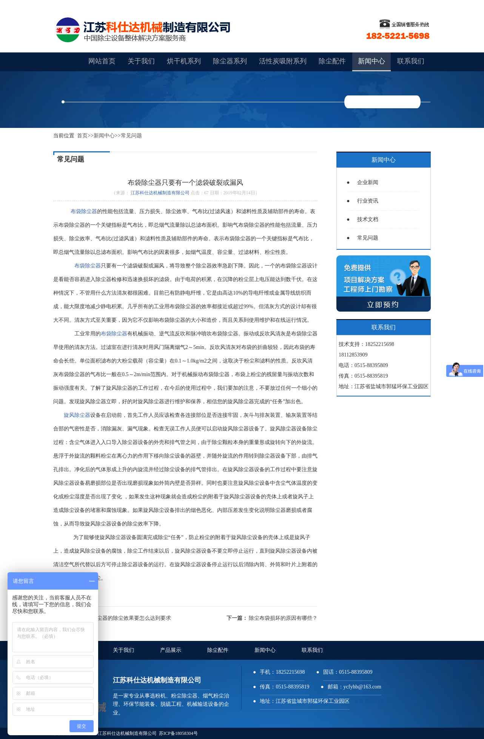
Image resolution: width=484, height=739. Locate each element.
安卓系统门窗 (369, 701)
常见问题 (131, 135)
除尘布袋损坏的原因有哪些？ (283, 618)
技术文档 (362, 219)
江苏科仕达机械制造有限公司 (160, 192)
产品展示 (171, 650)
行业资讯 (362, 201)
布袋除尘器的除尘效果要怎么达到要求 (126, 618)
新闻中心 (104, 135)
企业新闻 (362, 182)
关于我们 (124, 650)
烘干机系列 (184, 61)
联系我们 (313, 650)
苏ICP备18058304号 (178, 733)
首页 (82, 135)
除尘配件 (218, 650)
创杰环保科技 (402, 701)
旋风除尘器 (77, 415)
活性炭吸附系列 (283, 61)
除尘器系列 (230, 61)
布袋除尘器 (82, 211)
